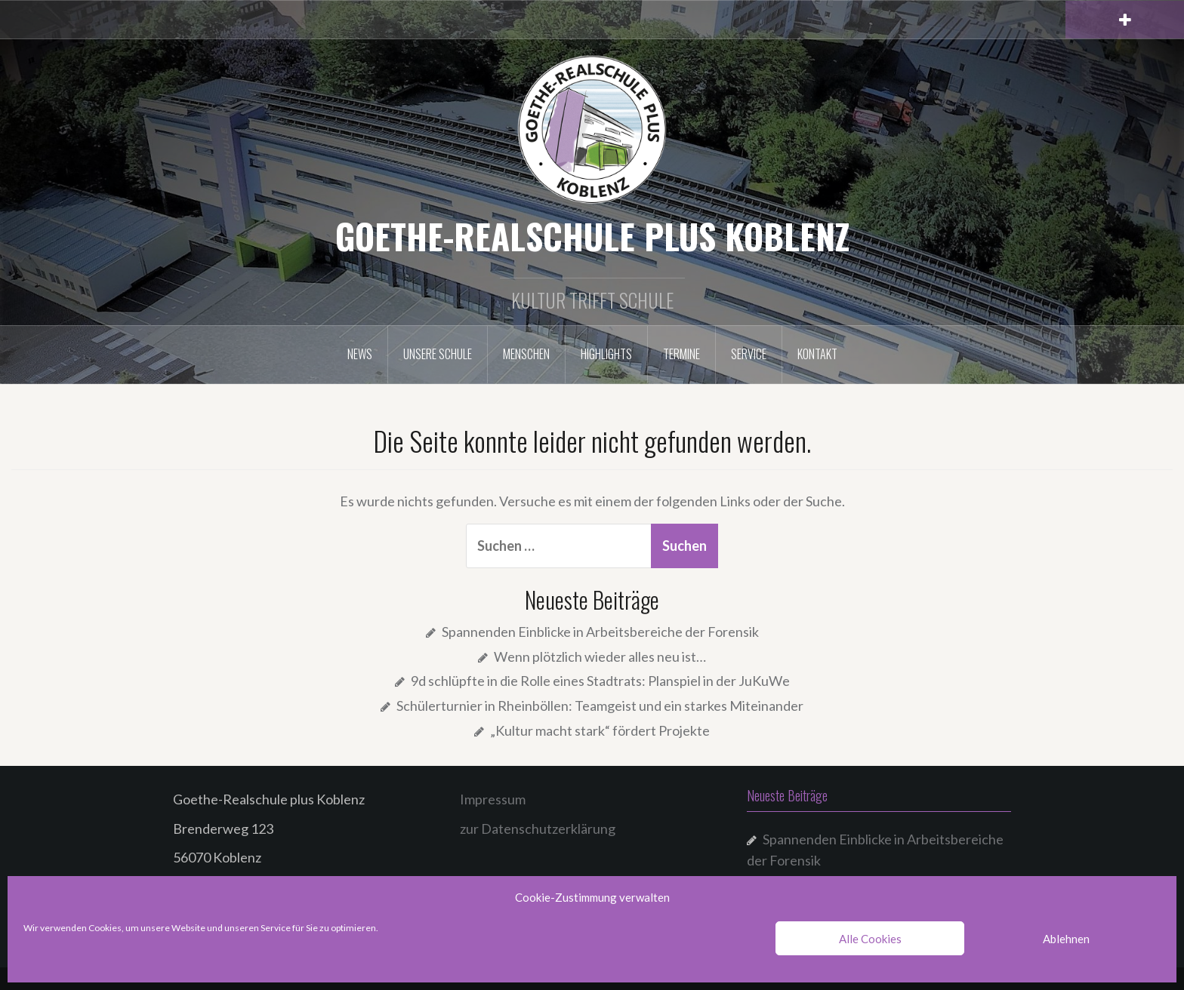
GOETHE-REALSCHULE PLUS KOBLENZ (592, 235)
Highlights (606, 354)
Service (748, 354)
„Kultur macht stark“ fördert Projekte (600, 730)
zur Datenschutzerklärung (537, 828)
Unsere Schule (437, 354)
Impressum (493, 799)
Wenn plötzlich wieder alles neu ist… (600, 656)
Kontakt (817, 354)
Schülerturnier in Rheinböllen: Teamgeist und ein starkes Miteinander (599, 705)
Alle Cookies (870, 938)
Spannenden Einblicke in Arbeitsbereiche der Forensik (600, 631)
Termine (681, 354)
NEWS (359, 354)
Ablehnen (1066, 938)
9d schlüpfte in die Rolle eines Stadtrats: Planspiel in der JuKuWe (600, 680)
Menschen (526, 354)
